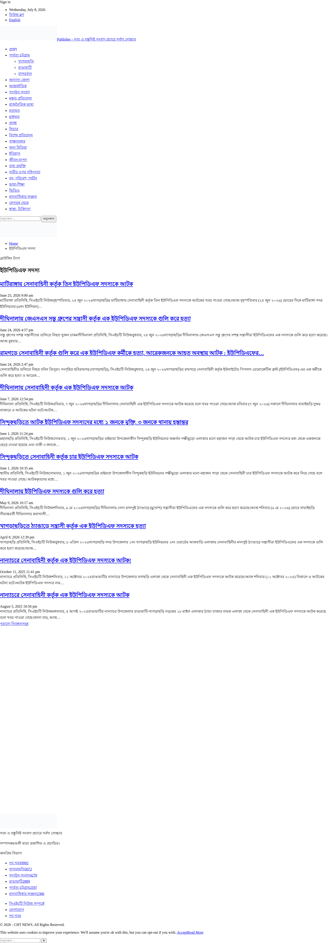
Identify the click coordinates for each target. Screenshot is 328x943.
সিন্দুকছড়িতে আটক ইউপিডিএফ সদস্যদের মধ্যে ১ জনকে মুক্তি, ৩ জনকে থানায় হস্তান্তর (94, 422)
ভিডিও (14, 190)
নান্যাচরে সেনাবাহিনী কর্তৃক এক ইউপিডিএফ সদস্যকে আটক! (65, 560)
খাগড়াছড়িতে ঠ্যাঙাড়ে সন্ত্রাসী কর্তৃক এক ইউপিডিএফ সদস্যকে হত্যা (73, 526)
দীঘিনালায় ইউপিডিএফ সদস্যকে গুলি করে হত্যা (52, 491)
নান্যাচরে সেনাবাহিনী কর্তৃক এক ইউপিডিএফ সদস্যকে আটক (64, 595)
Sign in (5, 2)
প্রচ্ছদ (13, 49)
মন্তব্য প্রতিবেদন (20, 98)
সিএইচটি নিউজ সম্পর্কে (26, 903)
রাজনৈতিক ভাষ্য (21, 104)
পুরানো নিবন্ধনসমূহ (14, 624)
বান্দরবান (25, 74)
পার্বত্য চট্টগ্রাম (19, 55)
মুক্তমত (14, 117)
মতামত (14, 110)
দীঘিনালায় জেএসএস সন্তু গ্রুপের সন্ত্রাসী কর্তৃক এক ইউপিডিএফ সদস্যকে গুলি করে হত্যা (95, 319)
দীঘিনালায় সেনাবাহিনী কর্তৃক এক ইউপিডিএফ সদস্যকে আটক (66, 388)
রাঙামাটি (25, 67)
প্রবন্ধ (13, 123)
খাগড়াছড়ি (26, 61)
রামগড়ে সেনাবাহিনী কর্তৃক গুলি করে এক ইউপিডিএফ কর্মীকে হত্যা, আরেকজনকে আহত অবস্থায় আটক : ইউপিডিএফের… (132, 353)
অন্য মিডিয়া (18, 147)
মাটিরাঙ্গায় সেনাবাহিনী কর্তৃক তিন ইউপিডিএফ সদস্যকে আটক (66, 284)
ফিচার (13, 129)
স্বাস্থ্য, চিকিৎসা (20, 209)
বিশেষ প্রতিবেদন (21, 135)
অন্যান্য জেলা (19, 80)
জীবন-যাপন (18, 160)
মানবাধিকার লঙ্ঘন (23, 197)
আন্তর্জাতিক (18, 86)
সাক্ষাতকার (17, 141)
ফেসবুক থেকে (19, 203)
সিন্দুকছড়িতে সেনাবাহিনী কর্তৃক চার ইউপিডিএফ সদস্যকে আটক (69, 457)
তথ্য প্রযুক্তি (17, 166)
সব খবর (18, 863)
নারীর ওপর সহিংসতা (24, 172)
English (14, 20)
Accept (182, 932)
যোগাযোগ (16, 910)
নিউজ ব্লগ (16, 15)
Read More (195, 932)
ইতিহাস (14, 153)
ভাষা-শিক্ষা (17, 184)
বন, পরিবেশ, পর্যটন (23, 178)
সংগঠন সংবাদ (19, 92)
